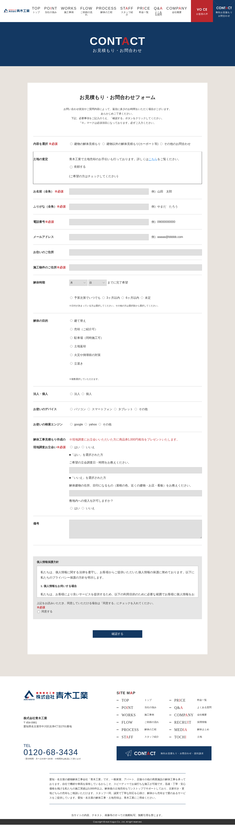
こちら (153, 159)
